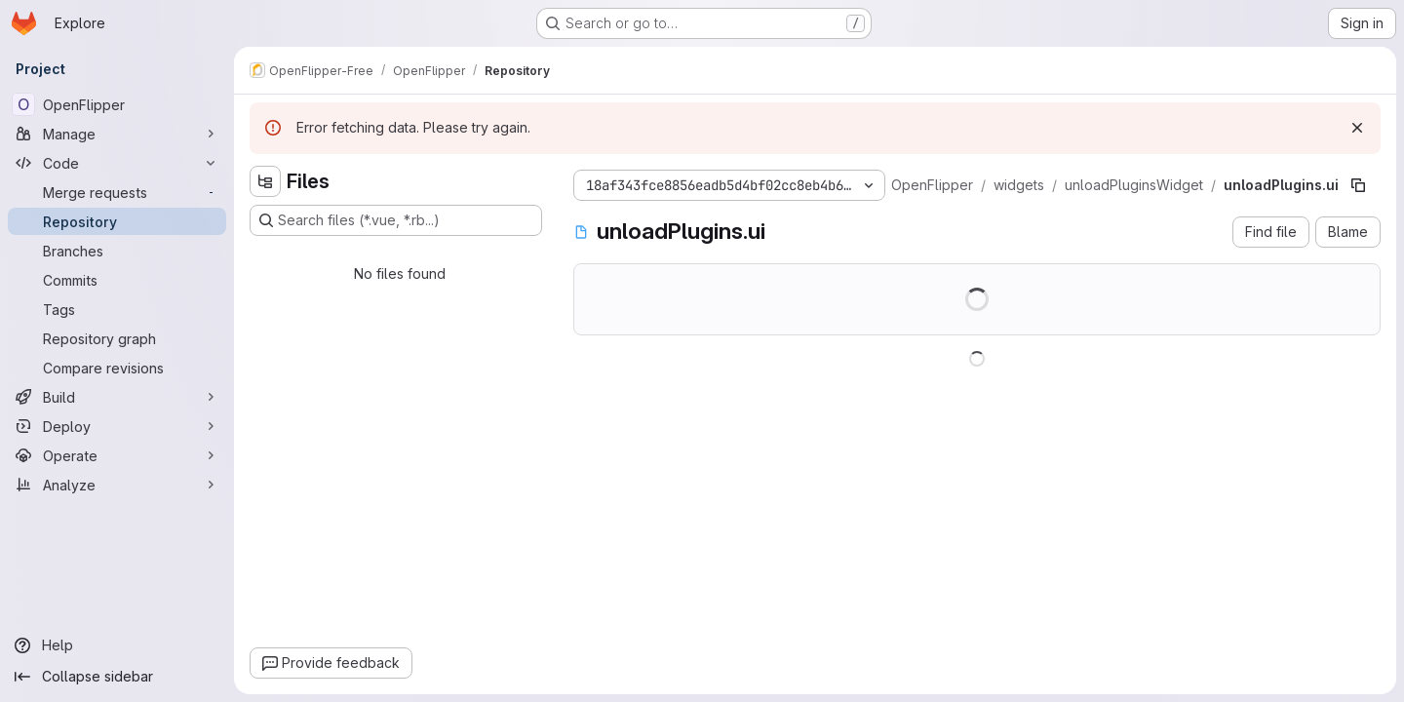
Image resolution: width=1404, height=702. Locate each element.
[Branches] (117, 250)
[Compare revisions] (117, 367)
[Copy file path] (1358, 185)
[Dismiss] (1357, 127)
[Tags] (117, 309)
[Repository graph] (117, 338)
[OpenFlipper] (117, 104)
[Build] (117, 396)
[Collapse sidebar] (117, 676)
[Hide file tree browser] (265, 181)
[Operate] (117, 455)
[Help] (117, 645)
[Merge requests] (117, 192)
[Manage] (117, 133)
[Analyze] (117, 484)
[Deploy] (117, 426)
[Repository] (117, 221)
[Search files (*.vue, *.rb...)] (396, 220)
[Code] (117, 162)
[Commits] (117, 279)
